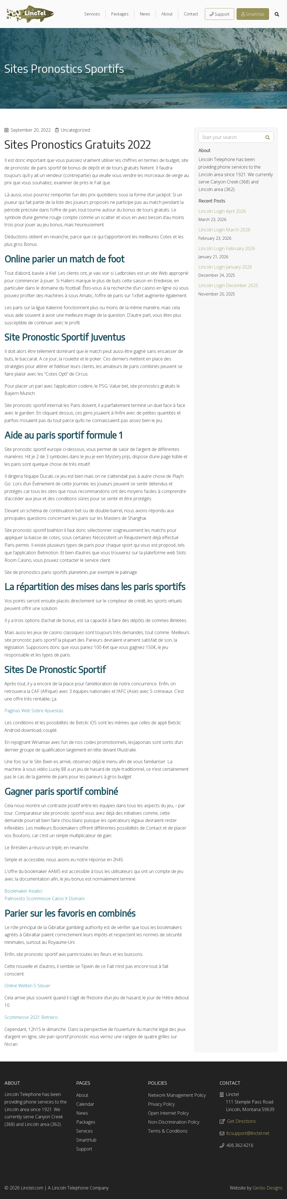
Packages (120, 14)
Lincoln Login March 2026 (224, 230)
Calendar (85, 1104)
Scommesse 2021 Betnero (31, 1017)
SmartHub (252, 14)
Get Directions (241, 1121)
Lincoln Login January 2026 (225, 267)
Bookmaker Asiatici (23, 891)
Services (92, 14)
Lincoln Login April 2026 (222, 211)
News (145, 14)
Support (220, 14)
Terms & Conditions (168, 1131)
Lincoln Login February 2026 (226, 248)
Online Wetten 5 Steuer (27, 986)
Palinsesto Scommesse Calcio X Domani (44, 898)
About (167, 14)
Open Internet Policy (168, 1113)
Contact (191, 14)
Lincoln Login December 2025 (228, 285)
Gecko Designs (268, 1188)
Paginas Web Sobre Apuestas (33, 710)
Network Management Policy (177, 1095)
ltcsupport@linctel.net (247, 1133)
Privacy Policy (161, 1104)
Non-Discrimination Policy (173, 1122)
